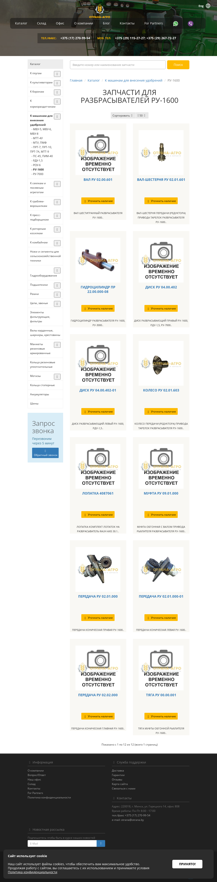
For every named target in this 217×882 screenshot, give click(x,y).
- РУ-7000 (36, 174)
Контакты (127, 23)
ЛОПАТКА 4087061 (98, 493)
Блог (106, 23)
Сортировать (123, 115)
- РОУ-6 (35, 165)
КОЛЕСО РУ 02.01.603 (161, 390)
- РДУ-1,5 (36, 160)
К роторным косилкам (38, 231)
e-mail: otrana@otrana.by (128, 820)
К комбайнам (39, 242)
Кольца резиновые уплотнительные (42, 364)
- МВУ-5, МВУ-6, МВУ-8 (41, 131)
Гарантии (118, 775)
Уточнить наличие (98, 201)
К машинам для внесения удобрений (41, 120)
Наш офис (34, 779)
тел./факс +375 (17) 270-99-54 (131, 815)
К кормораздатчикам (42, 103)
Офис (60, 23)
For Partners (153, 23)
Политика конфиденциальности (49, 797)
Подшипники (39, 285)
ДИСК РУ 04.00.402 (161, 287)
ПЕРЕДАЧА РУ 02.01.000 (98, 596)
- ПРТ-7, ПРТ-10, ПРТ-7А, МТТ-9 (41, 149)
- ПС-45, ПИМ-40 (41, 156)
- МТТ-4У (36, 138)
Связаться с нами (123, 788)
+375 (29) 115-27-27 (130, 38)
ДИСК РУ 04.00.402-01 (98, 390)
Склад (41, 23)
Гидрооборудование (43, 275)
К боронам (37, 91)
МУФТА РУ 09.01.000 (161, 493)
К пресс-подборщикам (39, 217)
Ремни (34, 294)
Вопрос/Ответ (37, 775)
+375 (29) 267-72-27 (161, 38)
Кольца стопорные (42, 385)
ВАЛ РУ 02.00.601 (98, 179)
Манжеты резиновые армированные (40, 348)
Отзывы (117, 779)
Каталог (21, 23)
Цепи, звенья (39, 303)
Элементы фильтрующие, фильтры (40, 316)
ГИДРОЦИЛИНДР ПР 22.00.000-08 (98, 289)
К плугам (36, 73)
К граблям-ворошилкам (38, 203)
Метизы (35, 376)
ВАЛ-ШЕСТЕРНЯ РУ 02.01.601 (161, 179)
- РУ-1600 (37, 169)
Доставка (118, 770)
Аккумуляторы (39, 394)
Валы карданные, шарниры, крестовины (45, 333)
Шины (34, 403)
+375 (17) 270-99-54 (75, 38)
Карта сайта (120, 784)
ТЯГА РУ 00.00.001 (161, 695)
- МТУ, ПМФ (38, 143)
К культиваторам (41, 82)
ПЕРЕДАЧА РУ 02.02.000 (98, 695)
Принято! (187, 864)
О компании (83, 23)
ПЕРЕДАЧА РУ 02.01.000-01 (161, 596)
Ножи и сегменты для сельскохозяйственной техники (45, 256)
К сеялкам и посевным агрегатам (38, 187)
